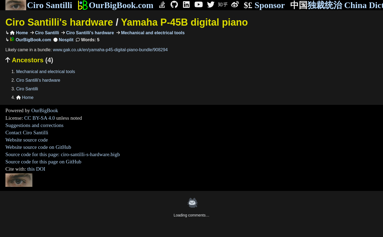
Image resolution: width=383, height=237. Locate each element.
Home (19, 32)
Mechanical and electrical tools (152, 32)
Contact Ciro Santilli (26, 132)
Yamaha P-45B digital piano (184, 22)
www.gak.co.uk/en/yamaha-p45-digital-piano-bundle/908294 (110, 49)
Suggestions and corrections (34, 125)
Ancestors (29, 60)
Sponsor (264, 5)
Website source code (26, 140)
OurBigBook (44, 110)
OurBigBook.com (115, 5)
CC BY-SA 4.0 (39, 118)
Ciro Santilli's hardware (59, 22)
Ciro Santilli (38, 5)
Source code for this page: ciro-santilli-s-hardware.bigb (62, 154)
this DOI (36, 169)
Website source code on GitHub (38, 147)
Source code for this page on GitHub (43, 161)
